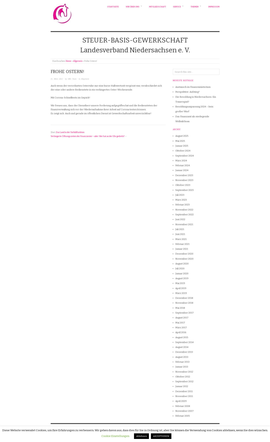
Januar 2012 (181, 386)
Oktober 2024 (182, 150)
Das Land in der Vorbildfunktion (70, 132)
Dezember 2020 (184, 253)
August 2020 (182, 263)
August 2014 (181, 347)
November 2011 (184, 396)
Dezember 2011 (184, 391)
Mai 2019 (180, 283)
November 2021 (184, 224)
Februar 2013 (182, 362)
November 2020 (184, 258)
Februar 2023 (182, 204)
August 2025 (181, 136)
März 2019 (181, 293)
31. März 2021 (57, 79)
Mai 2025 (180, 141)
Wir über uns (132, 7)
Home (68, 61)
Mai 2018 (180, 308)
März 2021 (181, 239)
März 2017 (181, 327)
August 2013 (181, 357)
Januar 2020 (181, 273)
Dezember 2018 (184, 298)
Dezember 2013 (184, 352)
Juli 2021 (179, 229)
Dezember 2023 (184, 175)
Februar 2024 (182, 165)
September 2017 (184, 312)
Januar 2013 (181, 366)
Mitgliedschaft (157, 7)
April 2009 (181, 401)
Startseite (113, 7)
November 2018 (184, 303)
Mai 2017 (180, 322)
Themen (195, 7)
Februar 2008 (182, 406)
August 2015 (181, 337)
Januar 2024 (181, 170)
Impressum (214, 7)
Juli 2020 (179, 268)
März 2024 (181, 160)
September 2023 (184, 190)
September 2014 (184, 342)
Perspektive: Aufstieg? (187, 91)
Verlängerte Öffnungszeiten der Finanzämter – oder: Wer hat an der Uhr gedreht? (87, 136)
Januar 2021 (181, 249)
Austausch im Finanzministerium (193, 87)
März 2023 (181, 199)
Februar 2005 (182, 415)
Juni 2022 (180, 219)
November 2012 (184, 371)
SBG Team (72, 79)
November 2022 (184, 209)
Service (177, 7)
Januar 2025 (181, 145)
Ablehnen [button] (141, 436)
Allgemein (77, 61)
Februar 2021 (182, 244)
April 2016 (180, 332)
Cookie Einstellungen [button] (115, 436)
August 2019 (181, 278)
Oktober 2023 (182, 185)
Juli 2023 (179, 195)
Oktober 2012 (182, 376)
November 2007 (184, 411)
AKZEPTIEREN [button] (161, 436)
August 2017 (181, 317)
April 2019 (180, 288)
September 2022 (184, 214)
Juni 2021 (180, 234)
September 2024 (184, 155)
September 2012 (184, 381)
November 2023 (184, 180)
